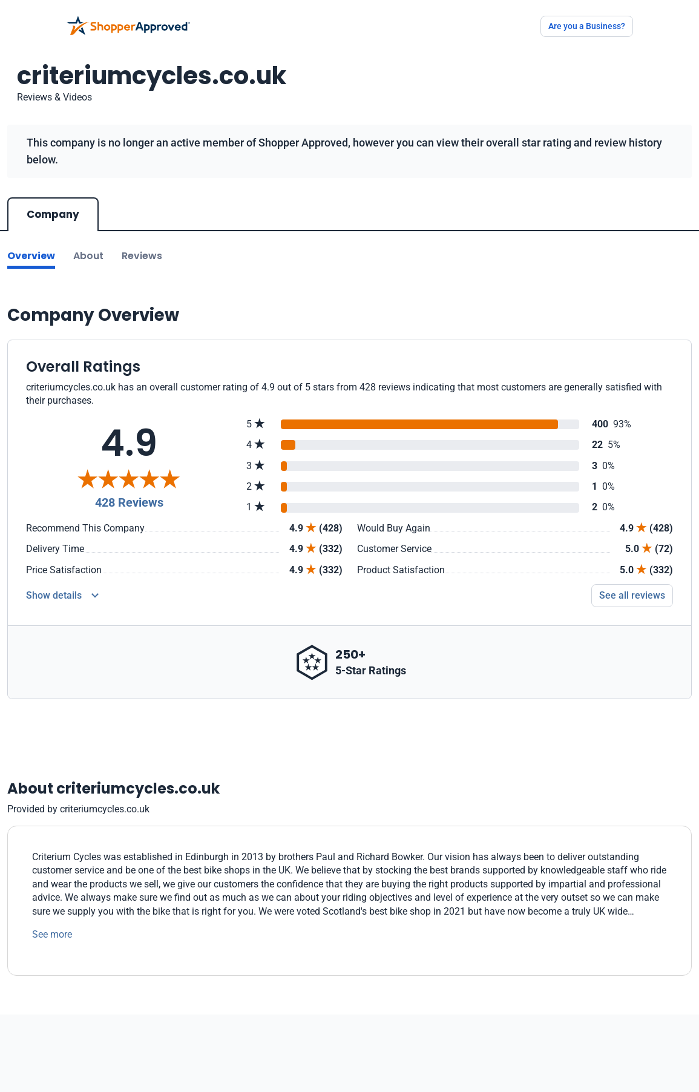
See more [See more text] (52, 934)
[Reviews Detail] (62, 595)
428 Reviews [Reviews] (129, 502)
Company (53, 214)
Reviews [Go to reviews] (142, 256)
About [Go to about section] (88, 256)
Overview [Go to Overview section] (31, 256)
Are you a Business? (586, 26)
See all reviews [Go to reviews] (632, 595)
